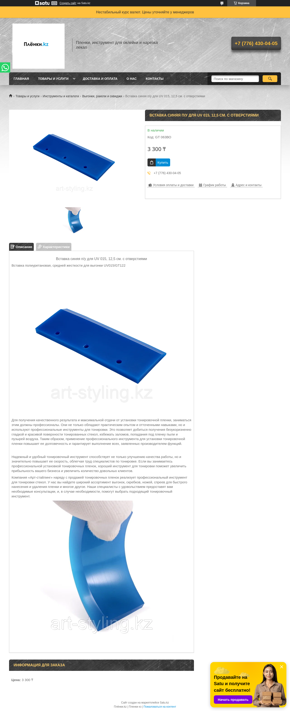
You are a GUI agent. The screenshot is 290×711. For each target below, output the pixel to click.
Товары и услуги (53, 78)
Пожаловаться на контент (160, 706)
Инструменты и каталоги (61, 96)
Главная (21, 78)
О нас (131, 78)
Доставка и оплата (100, 78)
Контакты (154, 78)
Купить (162, 162)
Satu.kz (164, 702)
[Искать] (270, 78)
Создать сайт (68, 3)
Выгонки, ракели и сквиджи (102, 96)
